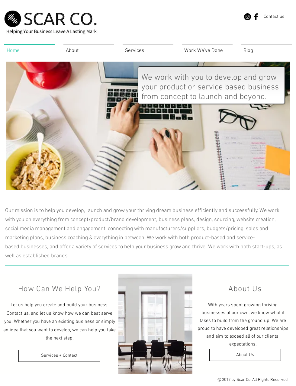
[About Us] (245, 355)
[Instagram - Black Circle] (247, 16)
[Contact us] (274, 17)
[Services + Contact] (59, 356)
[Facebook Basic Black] (256, 16)
